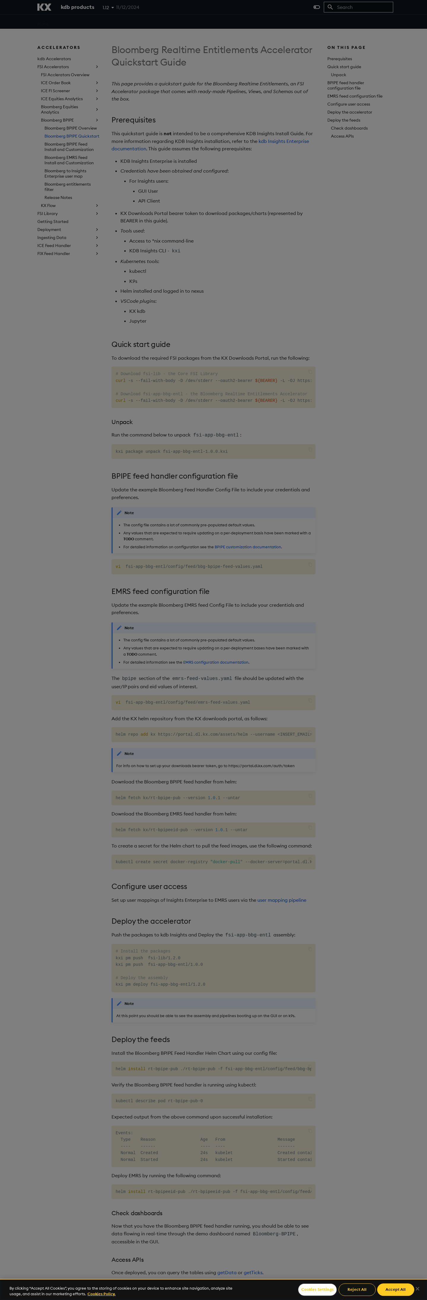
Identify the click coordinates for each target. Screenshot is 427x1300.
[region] (213, 1289)
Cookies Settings (317, 1289)
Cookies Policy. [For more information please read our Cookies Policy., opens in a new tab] (101, 1293)
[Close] (417, 1288)
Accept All (395, 1289)
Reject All (357, 1289)
